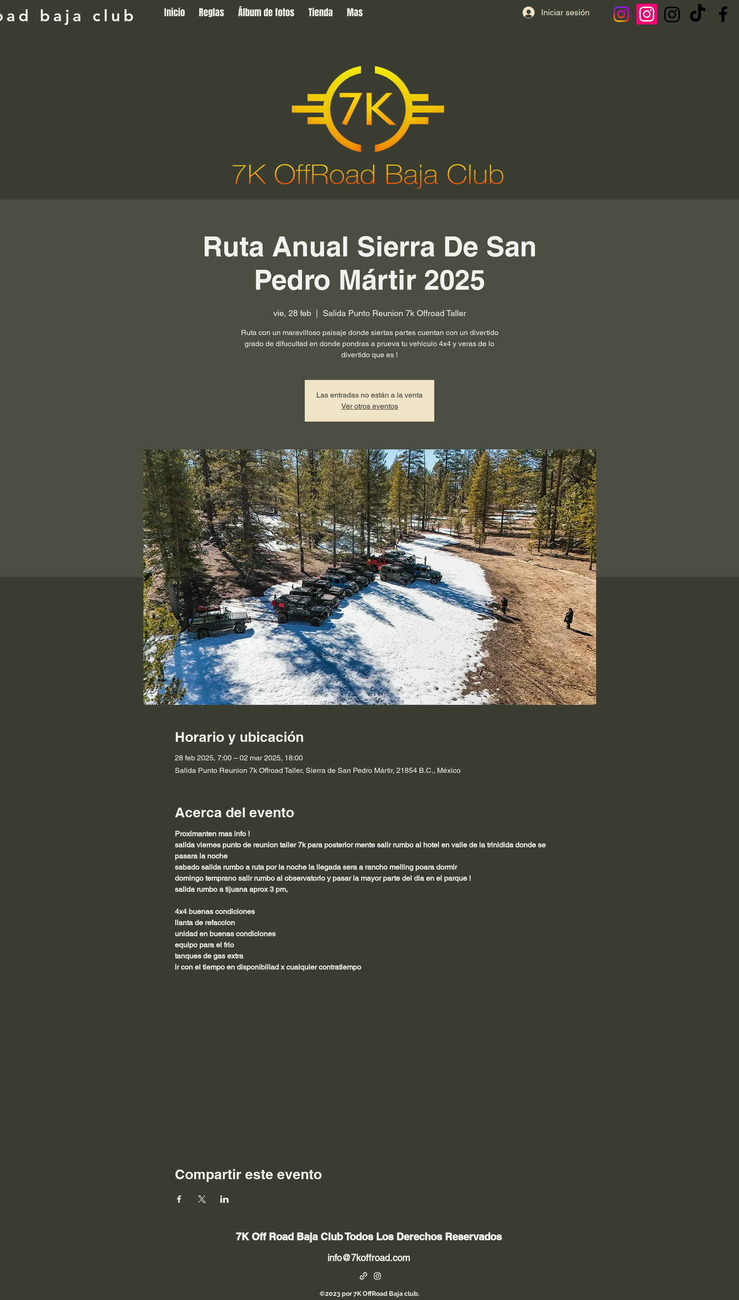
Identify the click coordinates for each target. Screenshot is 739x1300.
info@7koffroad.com (368, 1257)
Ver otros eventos (369, 406)
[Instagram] (621, 14)
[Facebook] (723, 14)
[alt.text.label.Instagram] (377, 1276)
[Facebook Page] (363, 1276)
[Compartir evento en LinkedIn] (224, 1199)
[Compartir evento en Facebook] (179, 1199)
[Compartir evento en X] (201, 1199)
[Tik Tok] (697, 14)
